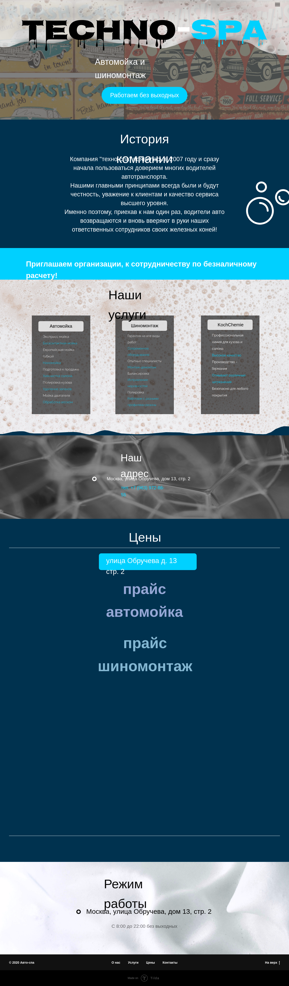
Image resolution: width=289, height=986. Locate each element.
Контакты (170, 962)
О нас (116, 962)
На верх (272, 963)
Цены (150, 962)
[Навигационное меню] (277, 4)
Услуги (133, 962)
